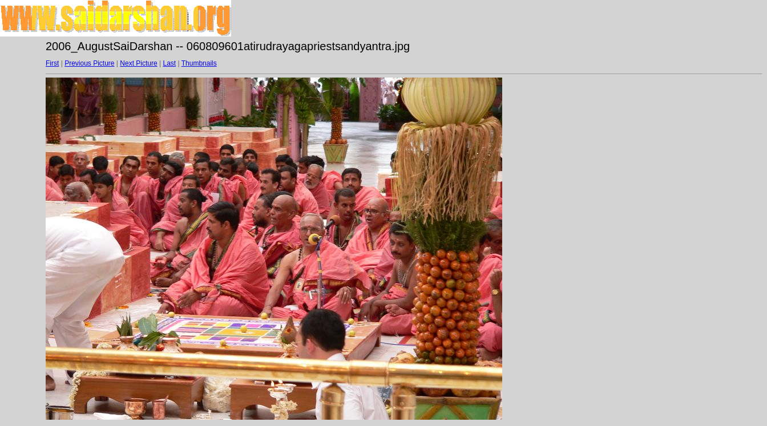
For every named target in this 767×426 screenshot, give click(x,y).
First (52, 63)
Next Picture (138, 63)
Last (169, 63)
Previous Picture (89, 63)
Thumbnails (199, 63)
